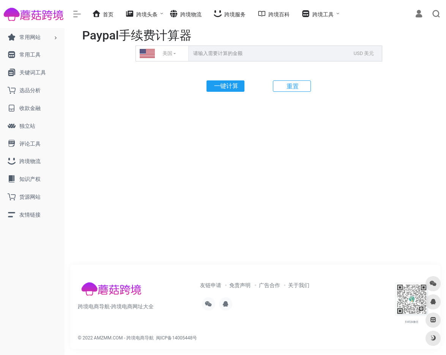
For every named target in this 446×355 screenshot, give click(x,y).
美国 (156, 53)
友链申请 (210, 285)
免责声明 (240, 285)
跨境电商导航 (140, 338)
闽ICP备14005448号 (176, 338)
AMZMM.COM (108, 338)
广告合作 (269, 285)
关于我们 (298, 285)
